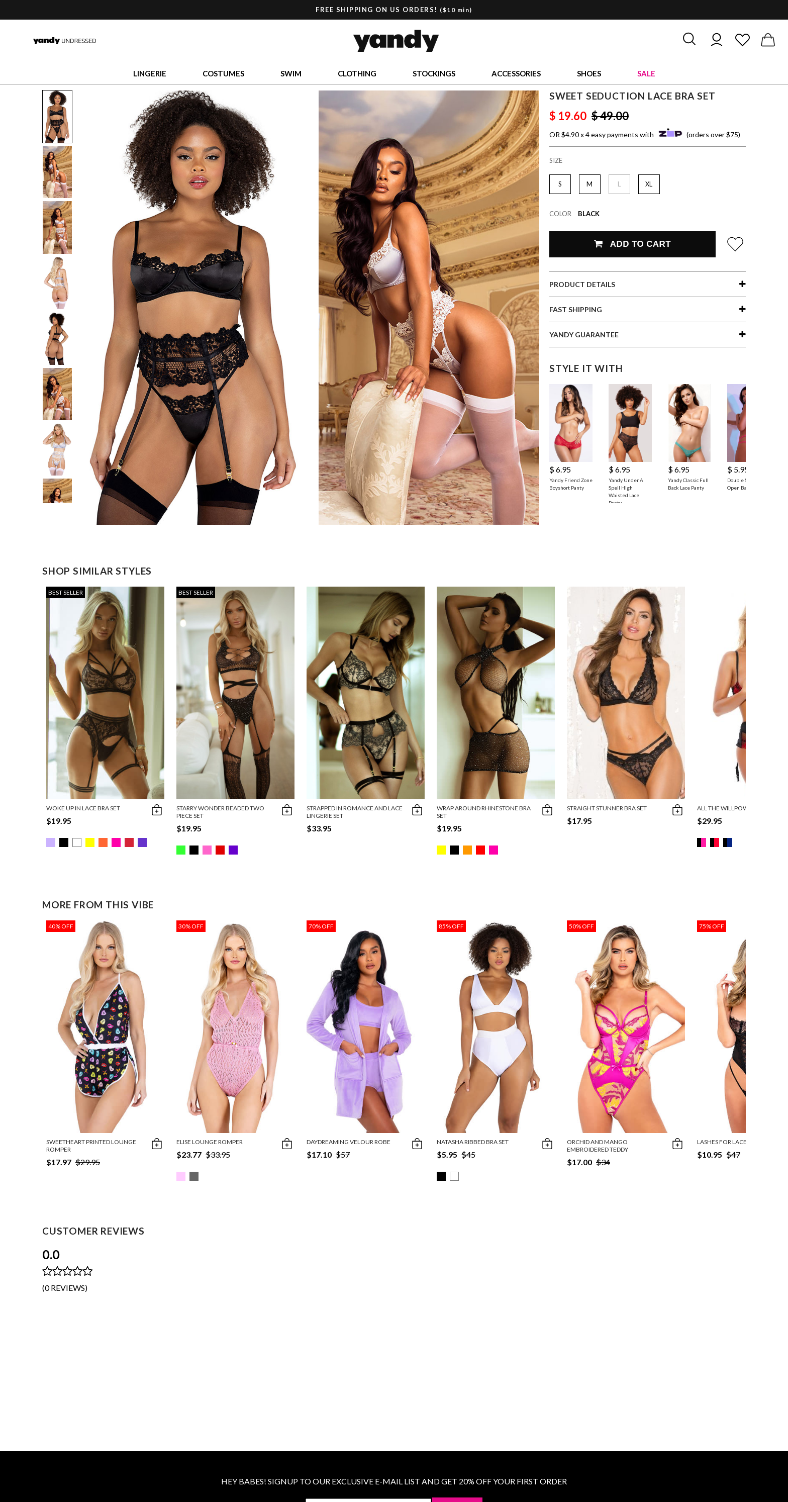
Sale (646, 73)
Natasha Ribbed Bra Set (473, 1142)
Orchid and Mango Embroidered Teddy (597, 1145)
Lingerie (149, 73)
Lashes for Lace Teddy (731, 1142)
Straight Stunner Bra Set (607, 808)
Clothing (357, 73)
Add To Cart (632, 244)
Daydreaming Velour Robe (348, 1142)
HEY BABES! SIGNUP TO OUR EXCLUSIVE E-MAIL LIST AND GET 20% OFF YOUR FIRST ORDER (394, 1481)
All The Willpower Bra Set (738, 808)
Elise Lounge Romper (209, 1142)
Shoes (589, 73)
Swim (291, 73)
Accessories (516, 73)
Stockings (434, 73)
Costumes (223, 73)
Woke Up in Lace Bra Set (83, 808)
